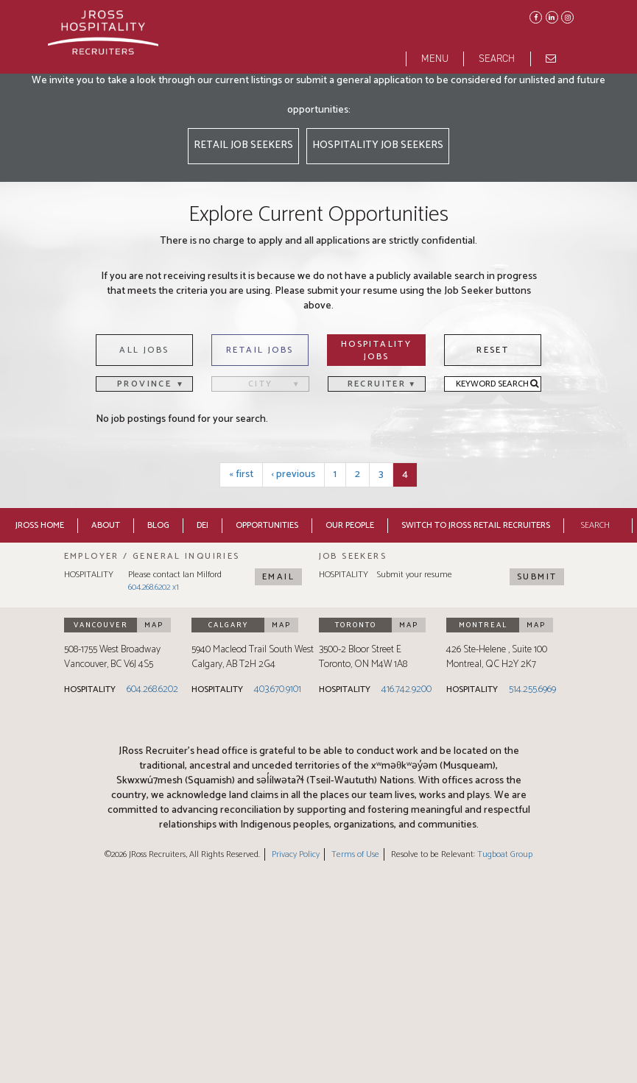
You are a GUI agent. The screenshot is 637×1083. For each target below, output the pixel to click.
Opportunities (267, 525)
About (105, 525)
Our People (349, 525)
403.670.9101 (277, 689)
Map (153, 625)
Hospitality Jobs (376, 350)
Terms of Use (355, 854)
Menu (434, 59)
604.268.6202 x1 (153, 587)
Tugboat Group (504, 854)
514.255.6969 (532, 689)
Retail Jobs (259, 350)
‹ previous (293, 474)
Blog (158, 525)
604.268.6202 (152, 689)
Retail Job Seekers (243, 145)
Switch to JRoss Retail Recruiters (475, 525)
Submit (537, 577)
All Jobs (144, 350)
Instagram (566, 16)
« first (241, 474)
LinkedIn (551, 16)
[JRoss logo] (103, 36)
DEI (202, 525)
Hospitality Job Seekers (377, 145)
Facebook (534, 16)
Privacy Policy (296, 854)
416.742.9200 (406, 689)
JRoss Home (39, 525)
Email (278, 577)
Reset (492, 350)
